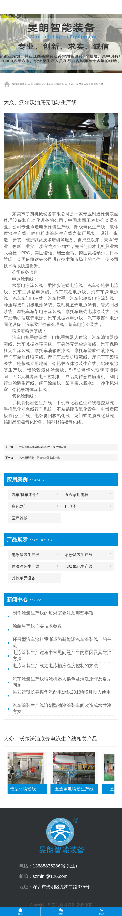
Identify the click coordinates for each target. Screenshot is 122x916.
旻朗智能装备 (19, 84)
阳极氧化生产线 (79, 566)
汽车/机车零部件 (55, 84)
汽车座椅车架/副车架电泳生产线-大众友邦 (42, 447)
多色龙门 (19, 506)
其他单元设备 (23, 578)
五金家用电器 (77, 494)
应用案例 (36, 84)
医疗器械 (19, 518)
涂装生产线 (38, 7)
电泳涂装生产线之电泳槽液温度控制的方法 (55, 665)
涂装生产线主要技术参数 (37, 626)
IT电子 (70, 506)
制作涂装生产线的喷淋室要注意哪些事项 (53, 612)
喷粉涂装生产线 (79, 554)
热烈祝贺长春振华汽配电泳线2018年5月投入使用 (62, 692)
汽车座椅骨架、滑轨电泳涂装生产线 (39, 457)
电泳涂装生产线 (25, 554)
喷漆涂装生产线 (25, 566)
